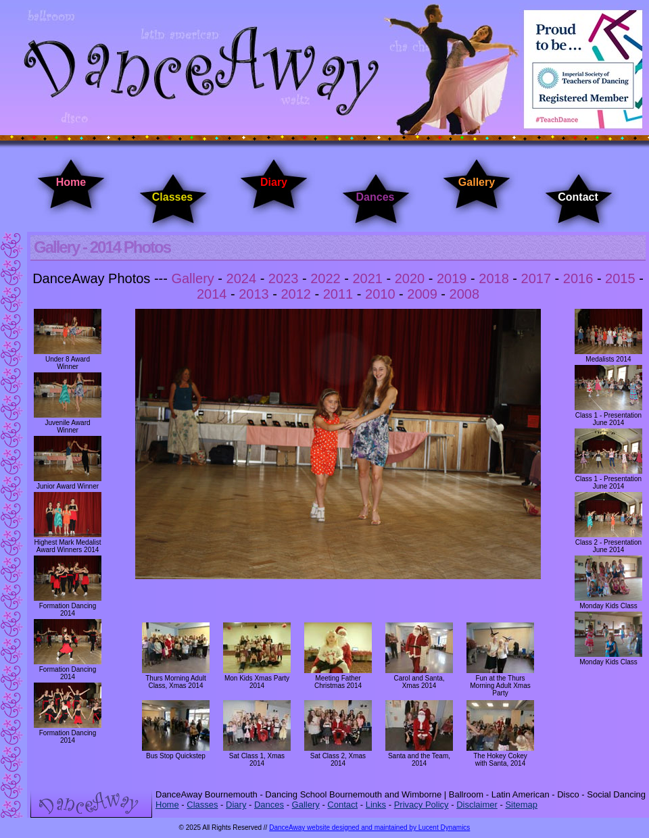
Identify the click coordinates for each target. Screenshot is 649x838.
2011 (338, 294)
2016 (578, 278)
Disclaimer (477, 804)
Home (71, 182)
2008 (465, 294)
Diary (273, 182)
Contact (578, 197)
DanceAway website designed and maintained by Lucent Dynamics (369, 827)
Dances (375, 197)
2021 (367, 278)
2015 (620, 278)
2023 (283, 278)
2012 (296, 294)
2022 (325, 278)
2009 (422, 294)
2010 (380, 294)
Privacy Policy (421, 804)
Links (376, 804)
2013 (254, 294)
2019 (452, 278)
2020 (410, 278)
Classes (172, 197)
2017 (536, 278)
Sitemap (521, 804)
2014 (212, 294)
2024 (241, 278)
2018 (494, 278)
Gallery (476, 182)
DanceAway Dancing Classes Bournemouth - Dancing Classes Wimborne (324, 69)
